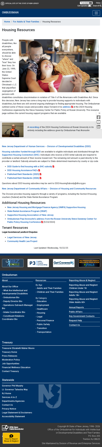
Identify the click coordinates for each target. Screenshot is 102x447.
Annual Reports (76, 307)
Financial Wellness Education (16, 367)
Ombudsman (9, 274)
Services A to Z (9, 397)
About (5, 280)
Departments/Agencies (13, 401)
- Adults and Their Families (48, 288)
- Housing (40, 313)
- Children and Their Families (49, 292)
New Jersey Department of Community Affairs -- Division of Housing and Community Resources (49, 188)
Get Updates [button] (84, 6)
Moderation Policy (11, 359)
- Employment (42, 305)
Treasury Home (9, 352)
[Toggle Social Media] (99, 113)
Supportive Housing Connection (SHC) (20, 155)
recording (34, 127)
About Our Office (10, 286)
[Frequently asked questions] (98, 3)
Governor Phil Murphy (12, 385)
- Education (41, 301)
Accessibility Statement (13, 416)
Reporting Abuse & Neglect (82, 280)
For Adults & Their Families (26, 21)
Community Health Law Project (22, 241)
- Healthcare (42, 309)
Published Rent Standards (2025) (23, 174)
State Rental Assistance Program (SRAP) (27, 211)
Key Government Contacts (82, 316)
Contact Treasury (10, 371)
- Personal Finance (45, 320)
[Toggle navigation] (96, 13)
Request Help (75, 320)
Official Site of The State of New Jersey (20, 3)
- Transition (41, 328)
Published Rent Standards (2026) (23, 178)
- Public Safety (43, 324)
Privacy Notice (9, 409)
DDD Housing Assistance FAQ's (22, 170)
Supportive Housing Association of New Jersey (30, 215)
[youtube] (99, 122)
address (67, 107)
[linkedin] (99, 127)
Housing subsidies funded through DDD (21, 151)
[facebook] (99, 117)
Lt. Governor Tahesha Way (15, 389)
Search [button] (97, 6)
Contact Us (74, 325)
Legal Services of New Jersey (22, 237)
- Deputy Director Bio (12, 301)
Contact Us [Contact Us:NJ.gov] (7, 405)
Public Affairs (75, 312)
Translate (86, 3)
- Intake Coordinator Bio (13, 312)
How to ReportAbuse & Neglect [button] (12, 438)
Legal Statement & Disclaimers (17, 412)
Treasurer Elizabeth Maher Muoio (18, 348)
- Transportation (43, 332)
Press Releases (9, 356)
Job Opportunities (10, 363)
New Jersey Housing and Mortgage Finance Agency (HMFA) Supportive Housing (46, 207)
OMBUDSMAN (10, 12)
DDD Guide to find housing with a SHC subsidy (29, 166)
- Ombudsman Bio (10, 297)
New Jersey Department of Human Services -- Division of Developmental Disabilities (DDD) (46, 146)
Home (7, 21)
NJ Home (6, 393)
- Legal (39, 316)
